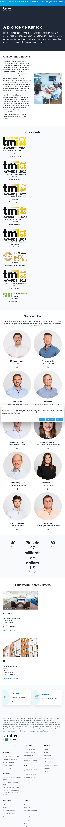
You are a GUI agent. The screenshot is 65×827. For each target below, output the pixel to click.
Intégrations (27, 807)
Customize (50, 419)
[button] (60, 9)
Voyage (46, 749)
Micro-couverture (28, 755)
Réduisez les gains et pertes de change (12, 778)
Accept (59, 419)
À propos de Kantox (29, 817)
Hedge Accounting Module (10, 759)
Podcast (5, 807)
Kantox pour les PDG (29, 777)
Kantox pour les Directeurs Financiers (31, 770)
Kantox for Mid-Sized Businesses (29, 781)
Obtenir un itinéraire (9, 631)
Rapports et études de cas (10, 814)
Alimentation (47, 755)
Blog (4, 804)
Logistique (47, 768)
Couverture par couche (30, 752)
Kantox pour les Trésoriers (31, 774)
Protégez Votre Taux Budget (11, 787)
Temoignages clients (9, 810)
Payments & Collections (10, 769)
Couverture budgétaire (30, 749)
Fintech (46, 771)
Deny (42, 419)
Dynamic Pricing (7, 765)
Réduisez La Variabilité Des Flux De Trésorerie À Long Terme (11, 792)
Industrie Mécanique (49, 762)
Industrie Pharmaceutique (51, 765)
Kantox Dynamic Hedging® (11, 756)
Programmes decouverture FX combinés (30, 759)
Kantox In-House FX (9, 762)
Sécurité (26, 804)
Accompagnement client (30, 810)
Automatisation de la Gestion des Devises (11, 747)
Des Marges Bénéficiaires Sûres (10, 783)
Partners (26, 814)
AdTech (46, 752)
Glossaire (6, 817)
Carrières (26, 820)
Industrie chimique (49, 759)
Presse (25, 823)
